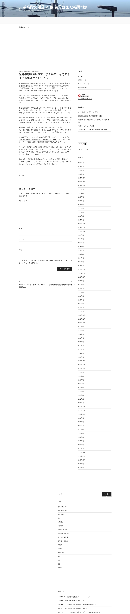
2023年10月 (82, 263)
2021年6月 (81, 369)
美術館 (60, 534)
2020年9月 (81, 404)
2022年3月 (81, 335)
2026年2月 (81, 156)
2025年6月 (81, 187)
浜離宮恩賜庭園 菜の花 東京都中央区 (90, 102)
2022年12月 (82, 301)
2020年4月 (81, 423)
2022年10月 (82, 309)
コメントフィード (83, 70)
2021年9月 (81, 358)
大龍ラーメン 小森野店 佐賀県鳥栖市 (69, 590)
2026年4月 (81, 149)
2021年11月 (82, 350)
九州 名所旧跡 (62, 493)
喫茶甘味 (60, 512)
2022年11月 (82, 305)
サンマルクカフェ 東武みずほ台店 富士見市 (71, 598)
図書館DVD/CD (62, 515)
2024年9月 (81, 221)
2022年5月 (81, 328)
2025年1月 (81, 206)
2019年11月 (82, 442)
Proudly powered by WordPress (44, 609)
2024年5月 (81, 236)
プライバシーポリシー (25, 609)
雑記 (23, 161)
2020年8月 (81, 408)
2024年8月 (81, 225)
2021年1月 (81, 389)
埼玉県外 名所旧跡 (63, 519)
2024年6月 (81, 232)
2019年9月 (81, 450)
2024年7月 (81, 229)
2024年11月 (82, 213)
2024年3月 (81, 244)
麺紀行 (60, 553)
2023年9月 (81, 267)
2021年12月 (82, 347)
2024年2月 (81, 248)
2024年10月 (82, 217)
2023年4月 (81, 286)
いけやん (86, 594)
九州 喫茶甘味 (62, 496)
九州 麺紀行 (61, 500)
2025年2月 (81, 202)
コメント (23, 187)
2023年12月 (82, 255)
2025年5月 (81, 190)
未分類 (60, 531)
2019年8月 (81, 453)
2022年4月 (81, 331)
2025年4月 (81, 194)
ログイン (81, 62)
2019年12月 (82, 438)
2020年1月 (81, 434)
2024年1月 (81, 251)
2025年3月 (81, 198)
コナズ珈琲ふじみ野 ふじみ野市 (88, 98)
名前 (20, 214)
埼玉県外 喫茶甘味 (63, 523)
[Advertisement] (65, 32)
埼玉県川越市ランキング (85, 85)
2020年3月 (81, 427)
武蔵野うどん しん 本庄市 (86, 112)
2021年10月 (82, 354)
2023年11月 (82, 259)
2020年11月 (82, 396)
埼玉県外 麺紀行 (63, 527)
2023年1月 (81, 297)
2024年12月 (82, 209)
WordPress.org (82, 73)
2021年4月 (81, 377)
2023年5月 (81, 282)
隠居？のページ (24, 13)
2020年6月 (81, 415)
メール (21, 225)
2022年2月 (81, 339)
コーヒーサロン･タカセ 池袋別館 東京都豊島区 (93, 115)
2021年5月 (81, 373)
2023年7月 (81, 274)
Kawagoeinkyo (36, 57)
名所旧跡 (60, 508)
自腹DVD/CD (62, 538)
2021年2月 (81, 385)
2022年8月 (81, 316)
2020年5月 (81, 419)
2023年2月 (81, 293)
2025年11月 (82, 168)
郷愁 (59, 546)
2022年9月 (81, 312)
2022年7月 (81, 320)
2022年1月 (81, 343)
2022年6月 (81, 324)
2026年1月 (81, 160)
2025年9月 (81, 175)
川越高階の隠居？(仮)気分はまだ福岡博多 (53, 7)
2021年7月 (81, 366)
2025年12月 (82, 164)
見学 (59, 542)
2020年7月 (81, 411)
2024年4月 (81, 240)
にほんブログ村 (83, 135)
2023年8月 (81, 270)
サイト (21, 236)
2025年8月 (81, 179)
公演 (59, 504)
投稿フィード (82, 66)
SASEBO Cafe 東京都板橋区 (67, 583)
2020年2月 (81, 431)
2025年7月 (81, 183)
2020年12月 (82, 392)
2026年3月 (81, 152)
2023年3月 (81, 289)
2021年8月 (81, 362)
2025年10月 (82, 171)
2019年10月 (82, 446)
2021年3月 (81, 381)
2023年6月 (81, 278)
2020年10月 (82, 400)
